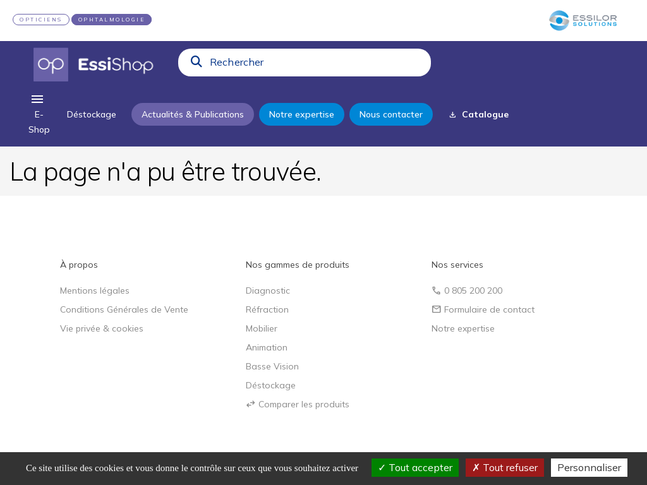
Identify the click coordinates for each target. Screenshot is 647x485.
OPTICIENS (41, 19)
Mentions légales (95, 290)
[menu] (39, 114)
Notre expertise (463, 328)
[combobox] (316, 65)
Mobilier (261, 328)
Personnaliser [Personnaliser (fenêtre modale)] (589, 467)
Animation (266, 347)
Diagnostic (268, 290)
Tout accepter (415, 467)
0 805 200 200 (467, 290)
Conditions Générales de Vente (124, 309)
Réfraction (267, 309)
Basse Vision (272, 366)
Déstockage (271, 385)
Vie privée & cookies (101, 328)
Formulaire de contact (483, 309)
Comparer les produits (297, 404)
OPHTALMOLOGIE (111, 19)
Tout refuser (505, 467)
